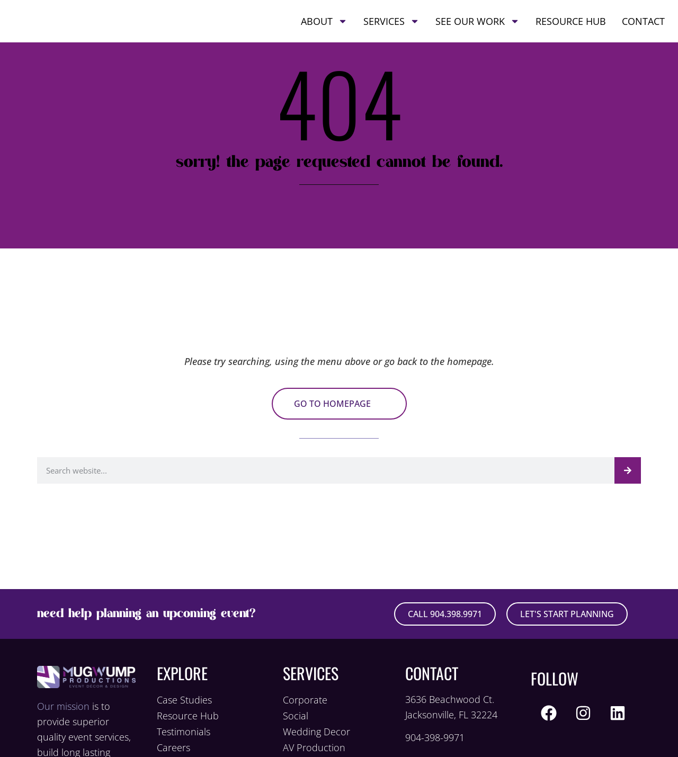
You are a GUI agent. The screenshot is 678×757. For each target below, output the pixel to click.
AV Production (314, 747)
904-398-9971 (435, 737)
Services (391, 31)
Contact (643, 31)
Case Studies (184, 699)
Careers (173, 747)
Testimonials (183, 731)
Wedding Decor (316, 731)
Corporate (305, 699)
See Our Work (477, 31)
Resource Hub (571, 31)
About (324, 31)
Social (295, 715)
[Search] (627, 470)
